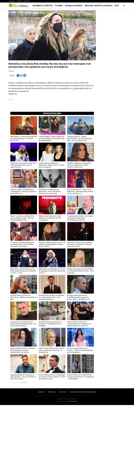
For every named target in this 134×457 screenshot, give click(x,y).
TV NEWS (59, 5)
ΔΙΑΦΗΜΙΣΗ (19, 1)
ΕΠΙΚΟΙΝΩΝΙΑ (26, 1)
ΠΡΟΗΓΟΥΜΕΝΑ (15, 434)
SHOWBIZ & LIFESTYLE (42, 5)
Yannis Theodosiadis (72, 453)
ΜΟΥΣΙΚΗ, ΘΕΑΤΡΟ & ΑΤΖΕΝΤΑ (98, 5)
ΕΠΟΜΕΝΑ (24, 434)
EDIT (117, 5)
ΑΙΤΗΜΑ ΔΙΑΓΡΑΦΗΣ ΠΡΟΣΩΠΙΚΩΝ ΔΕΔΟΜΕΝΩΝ (83, 444)
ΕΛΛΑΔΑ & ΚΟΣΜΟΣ (73, 5)
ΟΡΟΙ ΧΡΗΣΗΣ (62, 444)
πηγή (10, 125)
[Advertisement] (52, 92)
